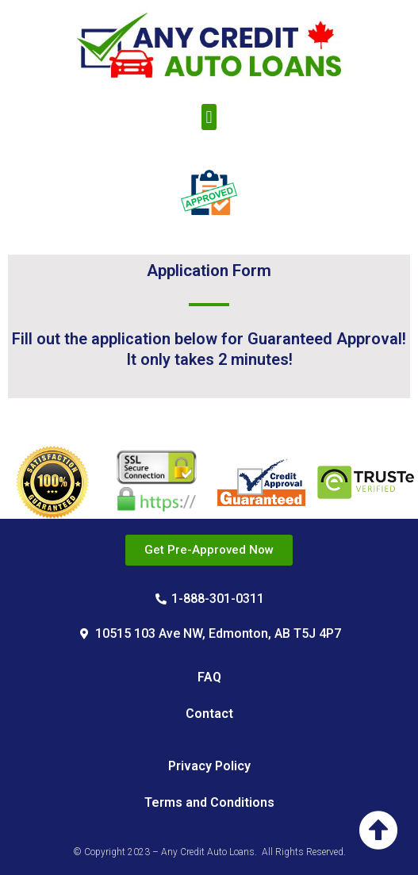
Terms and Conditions (209, 802)
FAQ (209, 677)
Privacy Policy (209, 765)
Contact (209, 713)
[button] (209, 117)
